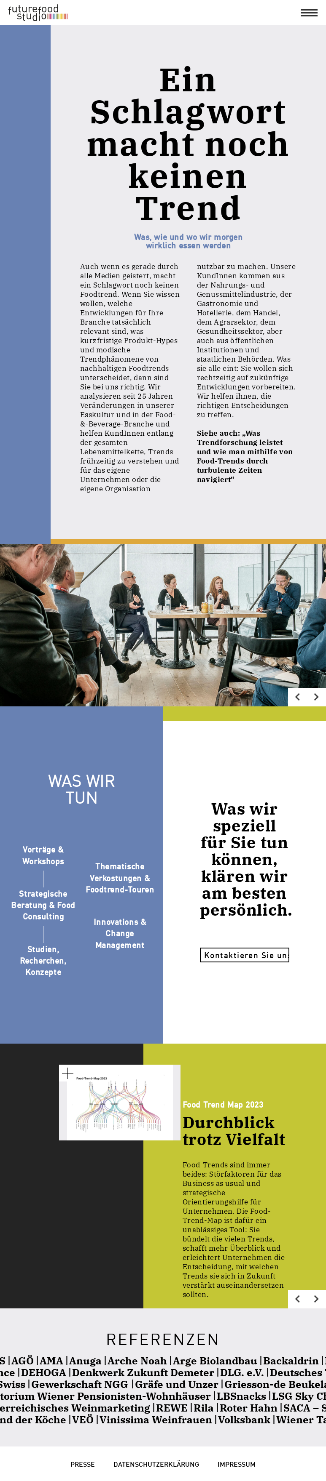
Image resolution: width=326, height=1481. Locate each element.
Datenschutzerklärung (156, 1463)
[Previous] (297, 697)
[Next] (316, 697)
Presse (82, 1463)
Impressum (237, 1463)
